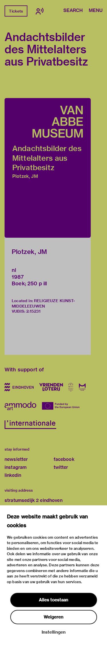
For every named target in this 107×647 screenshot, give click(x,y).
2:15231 (33, 311)
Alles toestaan (53, 600)
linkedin (13, 475)
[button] (48, 168)
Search (73, 10)
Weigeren (53, 617)
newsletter (16, 459)
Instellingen (54, 632)
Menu (95, 10)
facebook (64, 459)
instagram (16, 467)
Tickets (16, 11)
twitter (61, 467)
